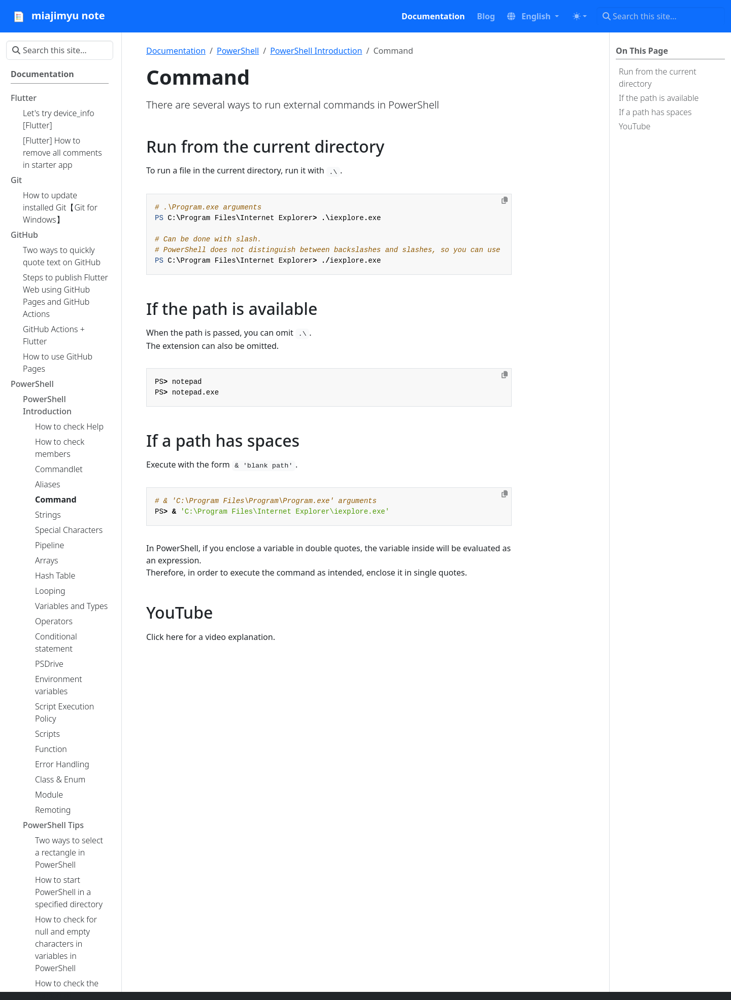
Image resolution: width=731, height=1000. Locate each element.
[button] (533, 16)
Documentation (176, 50)
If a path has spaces (655, 112)
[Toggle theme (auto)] (580, 16)
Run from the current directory (657, 77)
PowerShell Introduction (316, 50)
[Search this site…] (660, 16)
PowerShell (238, 50)
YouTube (634, 126)
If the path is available (659, 97)
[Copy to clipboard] (505, 200)
